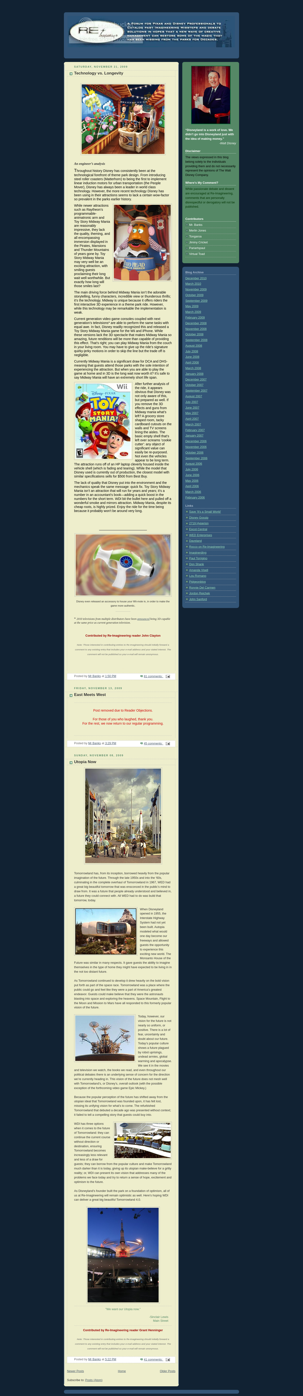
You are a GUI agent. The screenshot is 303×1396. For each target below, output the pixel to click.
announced (143, 619)
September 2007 (196, 390)
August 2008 (193, 345)
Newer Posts (75, 1371)
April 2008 (192, 362)
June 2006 (192, 475)
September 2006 (196, 458)
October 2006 (194, 452)
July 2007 (191, 402)
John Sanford (198, 599)
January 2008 (194, 374)
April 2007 (192, 418)
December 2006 (196, 441)
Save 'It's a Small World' (205, 511)
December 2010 (196, 278)
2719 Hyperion (199, 523)
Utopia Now (85, 762)
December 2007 (196, 379)
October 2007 (194, 385)
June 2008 (192, 357)
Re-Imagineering (80, 51)
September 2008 (196, 340)
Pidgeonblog (197, 581)
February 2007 (195, 430)
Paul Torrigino (198, 558)
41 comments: (153, 1359)
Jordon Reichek (199, 593)
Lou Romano (197, 576)
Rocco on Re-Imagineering (207, 546)
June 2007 (192, 407)
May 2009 (191, 306)
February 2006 (195, 497)
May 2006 (191, 480)
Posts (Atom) (93, 1380)
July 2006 (191, 469)
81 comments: (153, 676)
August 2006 (193, 463)
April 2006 (192, 486)
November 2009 (196, 289)
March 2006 (193, 492)
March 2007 (193, 424)
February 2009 (195, 317)
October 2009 (194, 295)
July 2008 (191, 351)
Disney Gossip (198, 517)
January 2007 (194, 435)
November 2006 (196, 447)
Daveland (195, 541)
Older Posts (167, 1371)
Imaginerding (197, 552)
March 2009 (193, 312)
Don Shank (196, 564)
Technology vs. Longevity (98, 73)
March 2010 (193, 283)
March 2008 (193, 368)
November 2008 (196, 329)
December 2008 (196, 323)
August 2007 (193, 396)
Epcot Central (198, 529)
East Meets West (90, 694)
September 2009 (196, 300)
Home (122, 1371)
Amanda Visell (198, 570)
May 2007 (191, 413)
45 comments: (153, 743)
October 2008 (194, 334)
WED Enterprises (200, 535)
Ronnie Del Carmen (202, 587)
